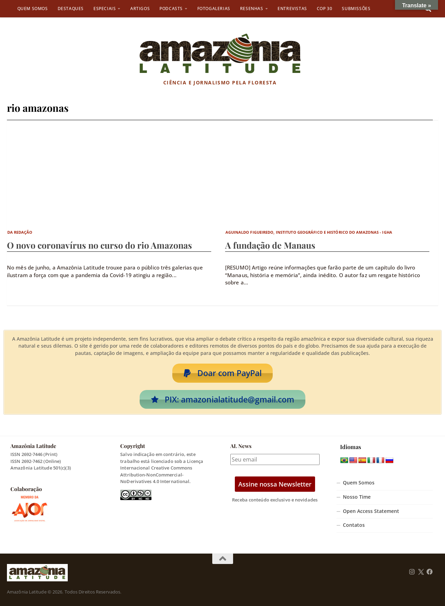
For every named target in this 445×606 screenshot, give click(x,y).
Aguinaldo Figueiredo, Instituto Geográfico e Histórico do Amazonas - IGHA (308, 232)
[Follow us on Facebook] (430, 571)
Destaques (71, 8)
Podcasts (171, 8)
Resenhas (251, 8)
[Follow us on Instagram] (412, 571)
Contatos (354, 525)
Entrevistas (292, 8)
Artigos (140, 8)
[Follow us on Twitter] (421, 571)
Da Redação (20, 232)
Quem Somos (32, 8)
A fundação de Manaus (270, 245)
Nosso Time (357, 497)
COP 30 (324, 8)
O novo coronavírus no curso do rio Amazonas (99, 245)
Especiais (104, 8)
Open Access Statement (371, 511)
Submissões (356, 8)
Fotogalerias (213, 8)
